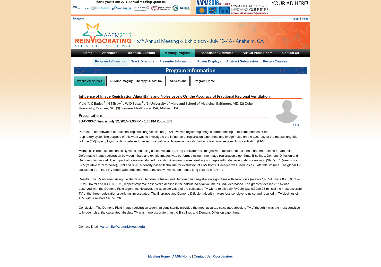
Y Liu (296, 124)
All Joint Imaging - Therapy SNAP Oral (136, 81)
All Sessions (178, 81)
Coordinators (223, 256)
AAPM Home (181, 256)
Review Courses (275, 61)
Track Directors (143, 61)
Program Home (204, 81)
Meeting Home (159, 256)
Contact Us (202, 256)
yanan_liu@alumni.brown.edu (122, 226)
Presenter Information (175, 61)
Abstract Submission (242, 61)
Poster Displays (209, 61)
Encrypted (79, 18)
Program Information (110, 61)
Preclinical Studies (89, 81)
